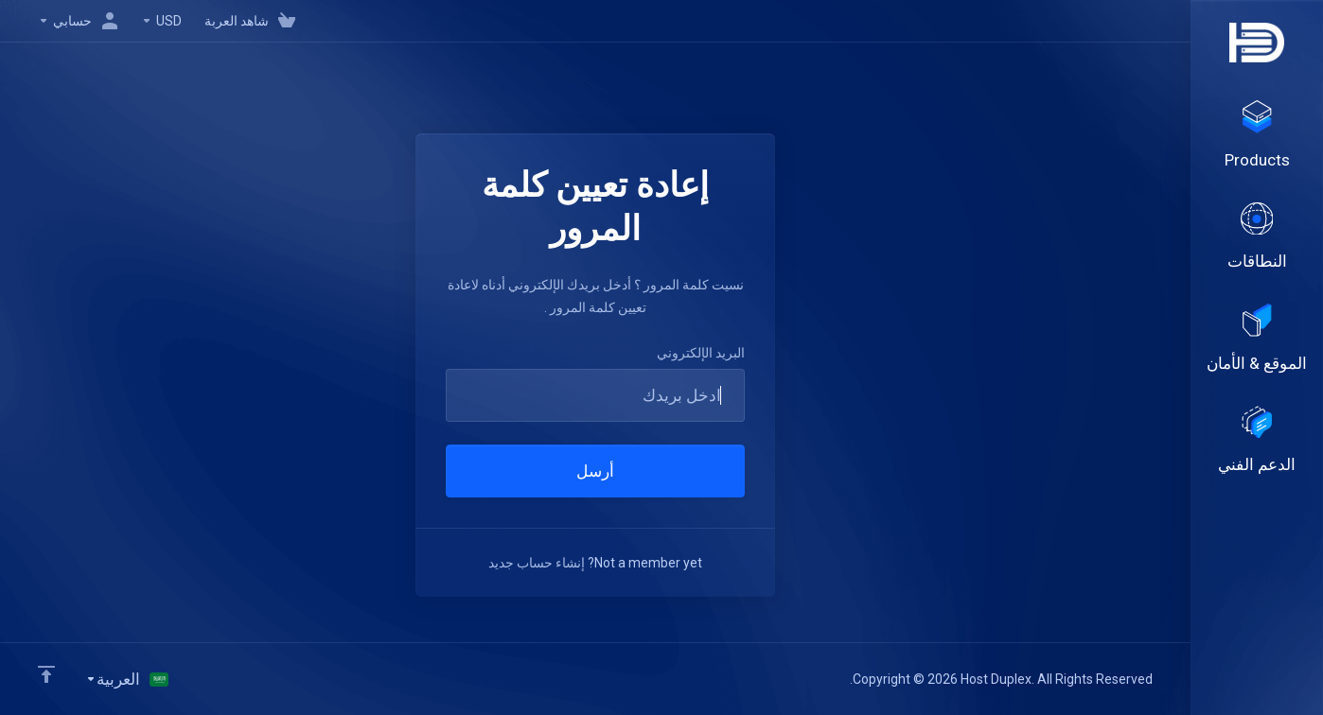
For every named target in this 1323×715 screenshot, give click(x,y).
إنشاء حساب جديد (536, 562)
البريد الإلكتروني (701, 352)
